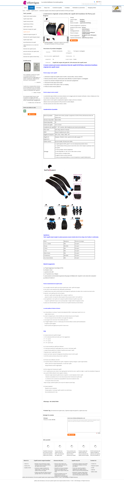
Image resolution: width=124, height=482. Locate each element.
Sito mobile (94, 471)
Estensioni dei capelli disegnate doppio (31, 37)
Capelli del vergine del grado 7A (30, 34)
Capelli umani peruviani (28, 21)
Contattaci (67, 7)
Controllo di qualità (57, 7)
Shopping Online (92, 7)
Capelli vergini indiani (27, 18)
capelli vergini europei (28, 26)
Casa (25, 7)
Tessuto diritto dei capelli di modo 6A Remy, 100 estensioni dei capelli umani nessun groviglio (59, 454)
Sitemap (93, 469)
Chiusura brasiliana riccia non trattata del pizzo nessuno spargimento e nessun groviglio (61, 475)
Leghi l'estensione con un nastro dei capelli (30, 45)
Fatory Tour (47, 7)
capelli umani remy (83, 410)
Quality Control (28, 467)
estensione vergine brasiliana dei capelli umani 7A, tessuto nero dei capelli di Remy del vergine (42, 469)
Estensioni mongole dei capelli (29, 29)
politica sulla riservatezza (27, 477)
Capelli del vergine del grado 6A (72, 410)
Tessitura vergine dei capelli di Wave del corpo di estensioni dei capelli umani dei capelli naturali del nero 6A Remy (84, 455)
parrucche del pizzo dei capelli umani (31, 51)
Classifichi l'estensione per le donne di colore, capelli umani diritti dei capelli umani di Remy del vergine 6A (48, 454)
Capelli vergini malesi (27, 39)
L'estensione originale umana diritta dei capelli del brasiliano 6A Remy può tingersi (80, 465)
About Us (26, 463)
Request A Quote (95, 465)
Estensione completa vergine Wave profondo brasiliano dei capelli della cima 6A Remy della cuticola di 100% (80, 473)
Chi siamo (38, 7)
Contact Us (93, 463)
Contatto (75, 40)
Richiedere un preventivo (79, 7)
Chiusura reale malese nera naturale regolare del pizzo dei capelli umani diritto (61, 465)
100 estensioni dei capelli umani (57, 410)
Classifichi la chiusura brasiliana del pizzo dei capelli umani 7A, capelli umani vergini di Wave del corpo (61, 470)
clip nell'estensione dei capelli (29, 42)
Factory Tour (27, 465)
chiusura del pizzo (27, 54)
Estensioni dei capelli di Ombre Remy (31, 56)
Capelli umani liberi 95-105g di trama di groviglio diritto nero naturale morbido (43, 473)
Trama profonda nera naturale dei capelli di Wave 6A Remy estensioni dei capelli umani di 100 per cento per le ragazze (71, 455)
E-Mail (92, 467)
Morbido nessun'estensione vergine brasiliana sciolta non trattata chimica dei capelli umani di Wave (42, 465)
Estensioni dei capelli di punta (29, 48)
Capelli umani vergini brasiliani (29, 16)
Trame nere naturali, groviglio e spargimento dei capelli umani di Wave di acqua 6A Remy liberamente (80, 469)
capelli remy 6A (34, 10)
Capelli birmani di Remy (28, 24)
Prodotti (31, 7)
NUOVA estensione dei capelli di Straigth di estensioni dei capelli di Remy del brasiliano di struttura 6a (95, 454)
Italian (99, 1)
